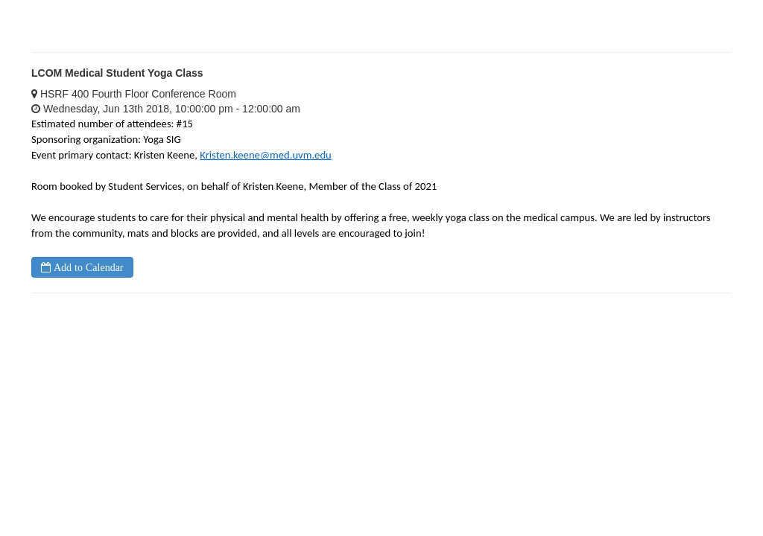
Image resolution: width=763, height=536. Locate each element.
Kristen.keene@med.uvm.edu (266, 155)
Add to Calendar (87, 267)
